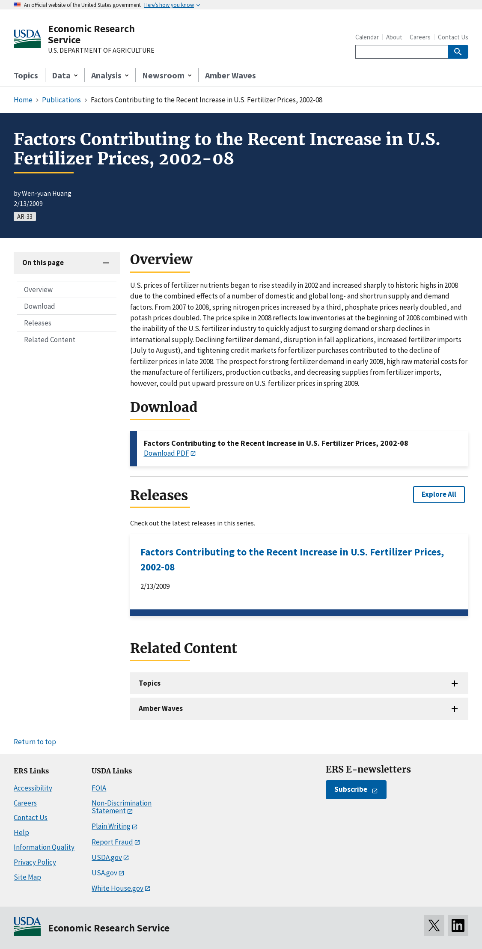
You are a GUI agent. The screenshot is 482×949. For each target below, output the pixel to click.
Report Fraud (112, 842)
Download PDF (166, 453)
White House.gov (117, 888)
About (394, 37)
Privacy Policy (35, 862)
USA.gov (104, 872)
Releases (37, 323)
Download (39, 306)
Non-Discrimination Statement (122, 807)
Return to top (35, 741)
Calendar (367, 37)
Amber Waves (230, 75)
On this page (43, 262)
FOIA (99, 788)
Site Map (27, 877)
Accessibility (33, 788)
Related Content (49, 339)
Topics (26, 75)
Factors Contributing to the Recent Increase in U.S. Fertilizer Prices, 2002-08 (292, 559)
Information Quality (44, 847)
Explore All (439, 494)
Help (21, 832)
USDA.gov (107, 857)
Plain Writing (111, 826)
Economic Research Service (91, 34)
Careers (420, 37)
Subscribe (350, 789)
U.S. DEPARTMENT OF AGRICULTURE (101, 50)
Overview (38, 289)
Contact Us (453, 37)
